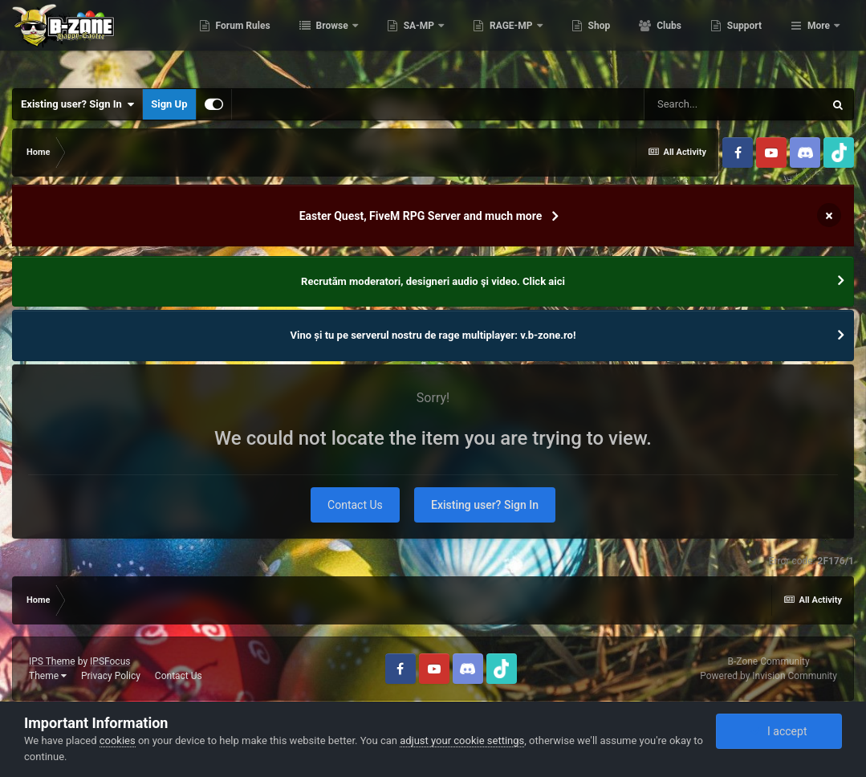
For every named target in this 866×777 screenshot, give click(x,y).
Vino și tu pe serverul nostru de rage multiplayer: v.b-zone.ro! (433, 335)
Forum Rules (322, 40)
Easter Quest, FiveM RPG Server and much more (421, 216)
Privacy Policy (110, 675)
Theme (48, 675)
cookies (118, 740)
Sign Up (169, 104)
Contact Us (355, 504)
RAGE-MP (591, 40)
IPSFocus (110, 661)
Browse (412, 40)
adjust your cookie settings (462, 740)
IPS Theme (52, 661)
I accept (778, 731)
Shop (678, 40)
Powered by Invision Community (768, 675)
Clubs (748, 40)
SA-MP (499, 40)
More (818, 40)
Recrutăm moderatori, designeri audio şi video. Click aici (433, 281)
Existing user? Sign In (77, 104)
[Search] (733, 104)
